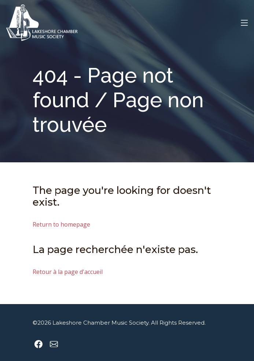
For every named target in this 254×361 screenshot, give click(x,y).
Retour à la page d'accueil (68, 272)
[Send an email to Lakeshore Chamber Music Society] (54, 344)
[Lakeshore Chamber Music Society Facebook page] (38, 344)
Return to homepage (61, 225)
